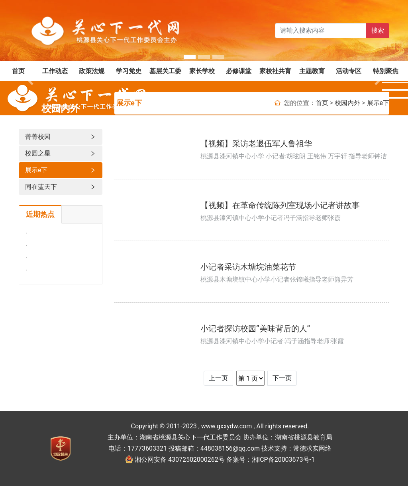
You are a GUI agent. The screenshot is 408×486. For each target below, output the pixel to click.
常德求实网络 (312, 448)
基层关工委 (165, 71)
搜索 (377, 30)
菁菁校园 (60, 137)
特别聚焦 (385, 71)
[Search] (320, 30)
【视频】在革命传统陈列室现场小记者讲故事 (280, 205)
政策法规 (91, 71)
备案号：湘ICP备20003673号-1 (270, 459)
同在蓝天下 (60, 187)
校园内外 (347, 103)
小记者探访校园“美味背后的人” (255, 328)
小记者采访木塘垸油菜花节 (248, 267)
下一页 (282, 378)
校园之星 (60, 153)
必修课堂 (238, 71)
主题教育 (312, 71)
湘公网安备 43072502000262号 (180, 459)
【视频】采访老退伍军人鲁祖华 (256, 143)
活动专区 (348, 71)
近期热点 (40, 214)
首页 (18, 71)
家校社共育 (275, 71)
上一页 (218, 378)
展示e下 (60, 170)
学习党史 (128, 71)
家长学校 (202, 71)
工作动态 (55, 71)
